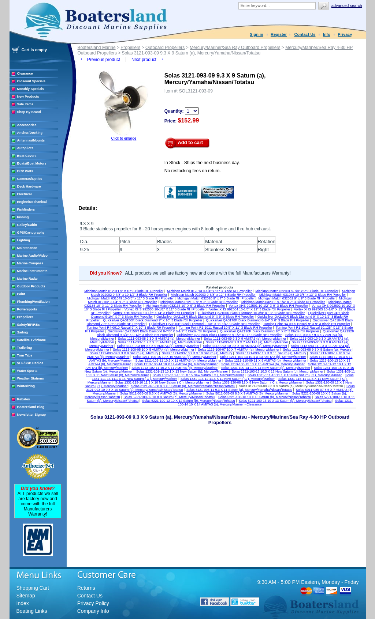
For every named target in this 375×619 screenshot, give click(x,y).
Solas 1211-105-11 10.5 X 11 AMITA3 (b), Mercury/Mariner (178, 360)
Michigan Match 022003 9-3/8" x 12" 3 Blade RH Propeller (213, 295)
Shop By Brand (29, 112)
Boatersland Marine (97, 47)
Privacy (345, 34)
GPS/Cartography (31, 232)
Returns (86, 588)
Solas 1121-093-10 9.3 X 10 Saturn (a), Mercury (197, 353)
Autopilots (25, 148)
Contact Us (304, 34)
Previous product (99, 59)
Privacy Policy (93, 603)
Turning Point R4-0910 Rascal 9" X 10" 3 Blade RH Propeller (131, 327)
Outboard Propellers (165, 47)
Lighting (23, 240)
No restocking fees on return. (192, 170)
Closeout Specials (31, 81)
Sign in (256, 34)
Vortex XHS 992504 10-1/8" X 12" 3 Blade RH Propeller (249, 309)
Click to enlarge (123, 138)
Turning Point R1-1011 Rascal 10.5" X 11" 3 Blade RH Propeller (225, 327)
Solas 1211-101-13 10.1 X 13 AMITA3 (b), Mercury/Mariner (263, 357)
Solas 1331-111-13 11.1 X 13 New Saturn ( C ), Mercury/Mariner (295, 375)
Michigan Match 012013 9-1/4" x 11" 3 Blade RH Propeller (209, 291)
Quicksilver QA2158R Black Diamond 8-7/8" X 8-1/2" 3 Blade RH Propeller (162, 331)
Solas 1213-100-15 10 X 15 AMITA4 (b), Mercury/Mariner (262, 364)
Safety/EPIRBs (28, 325)
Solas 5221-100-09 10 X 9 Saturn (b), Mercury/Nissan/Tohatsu (169, 397)
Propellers (25, 317)
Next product (147, 59)
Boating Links (31, 611)
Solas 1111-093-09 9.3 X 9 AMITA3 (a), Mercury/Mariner (245, 338)
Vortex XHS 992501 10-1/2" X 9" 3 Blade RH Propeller (268, 305)
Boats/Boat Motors (32, 163)
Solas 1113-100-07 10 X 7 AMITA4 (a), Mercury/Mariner (238, 349)
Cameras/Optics (29, 179)
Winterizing (26, 386)
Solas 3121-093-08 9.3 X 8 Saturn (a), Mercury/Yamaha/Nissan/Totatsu (183, 386)
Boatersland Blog (31, 407)
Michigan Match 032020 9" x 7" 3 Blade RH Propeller (216, 298)
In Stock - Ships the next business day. (202, 162)
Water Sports (27, 371)
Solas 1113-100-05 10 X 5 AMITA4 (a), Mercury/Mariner (153, 349)
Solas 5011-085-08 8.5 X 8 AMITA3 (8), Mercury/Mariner (161, 393)
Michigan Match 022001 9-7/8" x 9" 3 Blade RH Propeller (296, 291)
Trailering (24, 348)
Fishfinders (26, 209)
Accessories (27, 125)
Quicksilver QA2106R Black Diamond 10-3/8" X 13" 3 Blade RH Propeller (251, 313)
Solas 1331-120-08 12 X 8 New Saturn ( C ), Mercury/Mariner (257, 382)
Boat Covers (27, 156)
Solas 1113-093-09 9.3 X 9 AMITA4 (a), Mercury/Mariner (158, 346)
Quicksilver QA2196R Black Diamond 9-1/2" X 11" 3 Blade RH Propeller (229, 335)
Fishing (23, 217)
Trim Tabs (25, 355)
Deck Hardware (29, 186)
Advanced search (346, 5)
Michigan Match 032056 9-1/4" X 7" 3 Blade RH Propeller (283, 302)
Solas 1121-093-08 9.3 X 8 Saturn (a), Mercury (317, 349)
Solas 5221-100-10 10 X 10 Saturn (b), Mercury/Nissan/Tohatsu (264, 397)
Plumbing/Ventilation (33, 301)
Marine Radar (27, 278)
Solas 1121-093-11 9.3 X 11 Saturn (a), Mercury (271, 353)
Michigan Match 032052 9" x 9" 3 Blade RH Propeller (296, 298)
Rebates (23, 399)
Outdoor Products (31, 286)
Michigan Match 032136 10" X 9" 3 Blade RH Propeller (185, 305)
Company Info (93, 611)
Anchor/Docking (30, 133)
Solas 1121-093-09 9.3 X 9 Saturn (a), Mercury (124, 353)
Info (326, 34)
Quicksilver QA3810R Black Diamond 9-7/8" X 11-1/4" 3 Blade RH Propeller (204, 324)
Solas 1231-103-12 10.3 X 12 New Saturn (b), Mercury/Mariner (277, 371)
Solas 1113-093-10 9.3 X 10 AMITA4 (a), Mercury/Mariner (245, 346)
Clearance (25, 73)
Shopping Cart (32, 588)
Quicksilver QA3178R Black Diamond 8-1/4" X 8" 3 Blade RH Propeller (257, 320)
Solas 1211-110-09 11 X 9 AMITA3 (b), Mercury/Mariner (265, 360)
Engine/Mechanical (32, 202)
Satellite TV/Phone (31, 340)
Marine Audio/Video (32, 255)
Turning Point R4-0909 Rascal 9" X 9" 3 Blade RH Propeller (306, 324)
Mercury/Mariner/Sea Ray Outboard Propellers (235, 47)
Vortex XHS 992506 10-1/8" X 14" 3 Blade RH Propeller (153, 313)
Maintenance (27, 248)
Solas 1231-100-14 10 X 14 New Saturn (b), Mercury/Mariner (265, 368)
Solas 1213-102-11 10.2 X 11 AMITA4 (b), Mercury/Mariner (174, 368)
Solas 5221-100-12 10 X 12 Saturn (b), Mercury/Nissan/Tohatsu (188, 401)
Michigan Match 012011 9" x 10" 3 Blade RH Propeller (123, 291)
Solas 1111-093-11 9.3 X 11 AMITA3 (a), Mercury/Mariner (160, 342)
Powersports (27, 309)
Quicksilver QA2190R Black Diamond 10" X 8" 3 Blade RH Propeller (269, 331)
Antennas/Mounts (31, 140)
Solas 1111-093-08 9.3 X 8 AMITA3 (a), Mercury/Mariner (159, 338)
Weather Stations (30, 378)
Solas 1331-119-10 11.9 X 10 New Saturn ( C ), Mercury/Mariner (162, 382)
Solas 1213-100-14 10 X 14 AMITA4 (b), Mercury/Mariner (176, 364)
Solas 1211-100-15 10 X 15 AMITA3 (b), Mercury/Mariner (174, 357)
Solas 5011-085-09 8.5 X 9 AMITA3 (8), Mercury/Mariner (247, 393)
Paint (21, 294)
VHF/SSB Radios (30, 363)
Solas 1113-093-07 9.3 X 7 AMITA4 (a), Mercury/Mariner (247, 342)
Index (22, 603)
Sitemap (25, 596)
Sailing (22, 332)
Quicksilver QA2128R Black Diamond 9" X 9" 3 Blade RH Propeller (205, 316)
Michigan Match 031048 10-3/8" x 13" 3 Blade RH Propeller (302, 295)
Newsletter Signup (31, 414)
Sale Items (25, 104)
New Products (28, 96)
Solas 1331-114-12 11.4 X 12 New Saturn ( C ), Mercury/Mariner (228, 379)
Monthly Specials (30, 89)
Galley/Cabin (27, 225)
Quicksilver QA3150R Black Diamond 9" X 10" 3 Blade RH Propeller (153, 320)
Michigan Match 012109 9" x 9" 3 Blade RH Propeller (199, 302)
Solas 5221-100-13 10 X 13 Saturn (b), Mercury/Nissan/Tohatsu (285, 401)
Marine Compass (30, 263)
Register (279, 34)
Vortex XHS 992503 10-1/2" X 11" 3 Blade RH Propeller (165, 309)
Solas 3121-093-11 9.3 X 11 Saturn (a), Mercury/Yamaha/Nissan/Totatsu (239, 390)
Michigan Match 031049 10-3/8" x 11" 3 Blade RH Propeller (130, 298)
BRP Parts (25, 171)
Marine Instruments (32, 271)
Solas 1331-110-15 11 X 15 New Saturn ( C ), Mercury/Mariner (198, 375)
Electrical (24, 194)
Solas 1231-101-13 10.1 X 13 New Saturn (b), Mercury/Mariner (182, 371)
